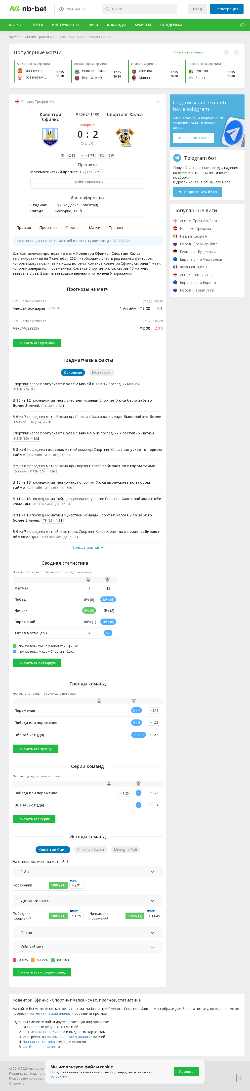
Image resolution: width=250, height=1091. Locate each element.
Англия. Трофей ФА (39, 37)
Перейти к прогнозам (88, 182)
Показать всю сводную (36, 663)
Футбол (14, 37)
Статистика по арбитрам (44, 1031)
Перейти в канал (193, 137)
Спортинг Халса (125, 114)
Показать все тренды (35, 749)
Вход (197, 8)
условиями (58, 1076)
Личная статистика (39, 1041)
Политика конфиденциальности (33, 1073)
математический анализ (50, 1013)
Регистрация (226, 8)
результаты (55, 1026)
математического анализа (69, 1036)
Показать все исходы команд (41, 972)
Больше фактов (87, 547)
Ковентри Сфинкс (50, 116)
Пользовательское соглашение (32, 1078)
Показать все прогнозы (36, 342)
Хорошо (186, 1071)
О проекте (16, 1083)
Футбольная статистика (43, 1046)
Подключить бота (197, 191)
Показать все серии (33, 819)
